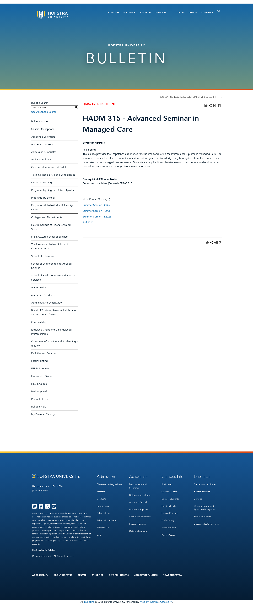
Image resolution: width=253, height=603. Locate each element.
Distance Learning (41, 182)
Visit (99, 530)
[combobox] (191, 97)
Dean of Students (170, 496)
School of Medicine (106, 516)
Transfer (101, 490)
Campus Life (145, 12)
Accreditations (39, 287)
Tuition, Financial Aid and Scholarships (53, 175)
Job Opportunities (146, 575)
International (103, 503)
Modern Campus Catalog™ (156, 601)
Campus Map (39, 322)
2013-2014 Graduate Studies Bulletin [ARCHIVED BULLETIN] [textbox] (188, 97)
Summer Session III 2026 (97, 216)
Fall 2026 (88, 222)
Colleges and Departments (46, 217)
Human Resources (170, 510)
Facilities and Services (43, 353)
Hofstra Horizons (202, 490)
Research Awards (202, 513)
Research (161, 12)
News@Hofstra (172, 575)
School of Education (42, 256)
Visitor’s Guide (168, 530)
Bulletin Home (39, 121)
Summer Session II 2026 (97, 211)
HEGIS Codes (39, 384)
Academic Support (138, 506)
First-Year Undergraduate (109, 483)
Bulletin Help (38, 406)
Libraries (198, 496)
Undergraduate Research (206, 520)
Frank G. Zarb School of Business (50, 237)
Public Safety (167, 516)
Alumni (193, 12)
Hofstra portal (39, 391)
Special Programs (137, 520)
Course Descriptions (42, 129)
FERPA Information (41, 368)
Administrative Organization (47, 302)
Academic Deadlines (43, 295)
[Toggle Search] (219, 11)
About (181, 12)
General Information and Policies (49, 167)
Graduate (101, 496)
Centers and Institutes (205, 483)
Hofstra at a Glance (42, 376)
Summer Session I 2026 (96, 205)
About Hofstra (63, 575)
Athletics (97, 575)
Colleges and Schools (139, 493)
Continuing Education (140, 513)
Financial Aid (103, 523)
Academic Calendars (43, 137)
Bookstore (166, 483)
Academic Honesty (42, 144)
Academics (129, 12)
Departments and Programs (138, 485)
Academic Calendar (139, 500)
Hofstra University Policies (43, 550)
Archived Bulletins (41, 159)
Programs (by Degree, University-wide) (53, 190)
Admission (113, 12)
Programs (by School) (43, 198)
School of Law (103, 510)
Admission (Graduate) (43, 152)
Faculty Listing (39, 361)
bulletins (89, 601)
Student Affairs (168, 523)
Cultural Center (169, 490)
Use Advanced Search (44, 112)
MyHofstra (207, 12)
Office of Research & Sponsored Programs (204, 505)
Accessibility (40, 575)
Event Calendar (169, 503)
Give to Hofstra (119, 575)
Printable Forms (40, 399)
